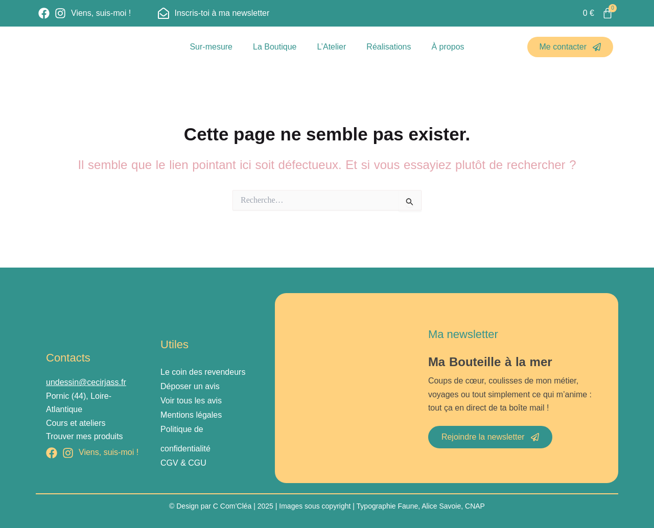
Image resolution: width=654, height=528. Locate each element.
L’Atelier (331, 46)
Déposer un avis (190, 386)
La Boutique (274, 46)
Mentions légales (191, 415)
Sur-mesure (211, 46)
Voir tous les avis (191, 400)
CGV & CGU (183, 463)
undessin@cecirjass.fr (86, 382)
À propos (448, 46)
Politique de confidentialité (185, 439)
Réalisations (388, 46)
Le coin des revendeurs (202, 372)
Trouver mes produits (84, 436)
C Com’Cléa (232, 506)
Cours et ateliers (76, 423)
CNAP (475, 506)
